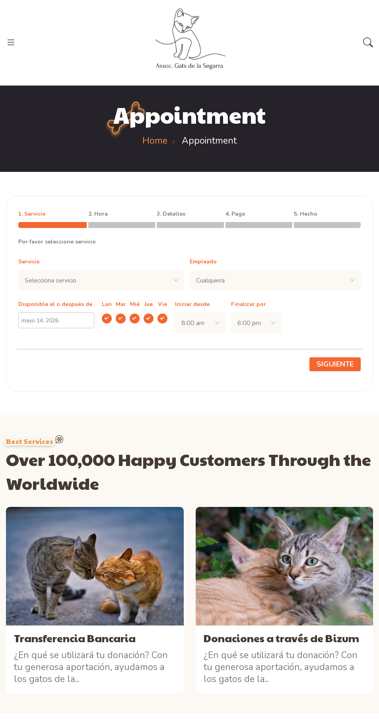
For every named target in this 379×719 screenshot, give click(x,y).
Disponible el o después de (55, 304)
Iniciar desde (192, 304)
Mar (121, 304)
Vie (162, 304)
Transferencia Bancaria (75, 638)
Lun (107, 304)
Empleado (203, 261)
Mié (135, 304)
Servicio (29, 261)
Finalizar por (248, 304)
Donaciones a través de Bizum (281, 638)
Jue (148, 304)
